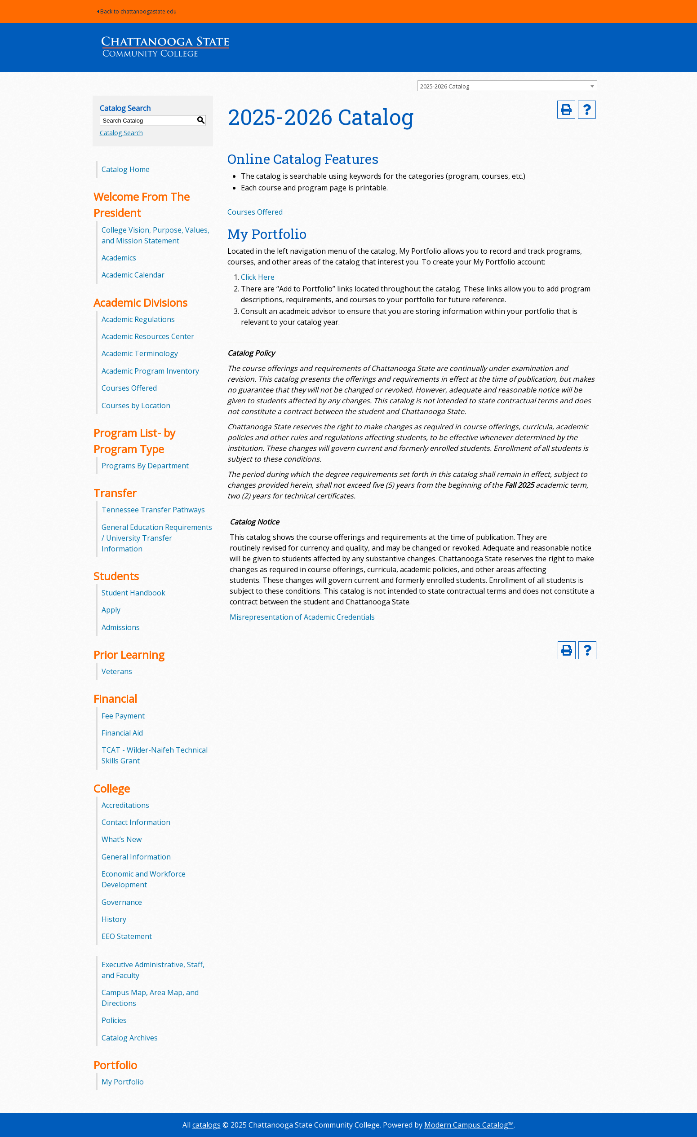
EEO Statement (127, 936)
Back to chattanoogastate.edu (137, 11)
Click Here (258, 277)
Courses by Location (136, 405)
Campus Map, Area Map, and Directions (150, 997)
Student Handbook (133, 593)
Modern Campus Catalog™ (469, 1125)
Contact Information (136, 822)
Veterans (117, 671)
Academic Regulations (138, 319)
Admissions (121, 627)
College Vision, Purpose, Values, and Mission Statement (155, 235)
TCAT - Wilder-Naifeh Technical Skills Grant (155, 755)
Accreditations (125, 805)
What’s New (122, 839)
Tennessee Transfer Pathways (153, 510)
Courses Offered (129, 388)
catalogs (206, 1125)
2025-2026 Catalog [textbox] (444, 86)
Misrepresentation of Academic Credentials (302, 617)
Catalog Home (126, 169)
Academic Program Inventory (150, 371)
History (114, 919)
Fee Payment (123, 716)
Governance (122, 902)
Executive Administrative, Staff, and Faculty (153, 970)
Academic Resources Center (148, 336)
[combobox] (507, 85)
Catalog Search (121, 132)
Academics (119, 258)
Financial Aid (122, 733)
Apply (111, 610)
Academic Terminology (140, 353)
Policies (114, 1020)
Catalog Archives (130, 1038)
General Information (136, 857)
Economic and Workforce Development (144, 879)
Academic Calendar (133, 275)
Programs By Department (145, 466)
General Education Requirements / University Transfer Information (157, 538)
